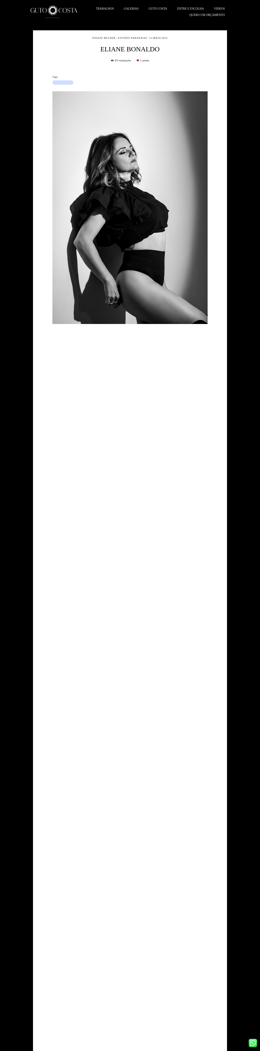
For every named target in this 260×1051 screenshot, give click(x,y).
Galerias (131, 8)
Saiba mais (75, 1030)
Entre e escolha (190, 8)
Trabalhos (105, 8)
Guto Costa (158, 8)
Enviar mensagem (194, 1009)
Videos (219, 8)
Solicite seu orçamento (209, 378)
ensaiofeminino (63, 82)
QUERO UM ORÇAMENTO (207, 15)
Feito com (130, 1048)
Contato (192, 1036)
